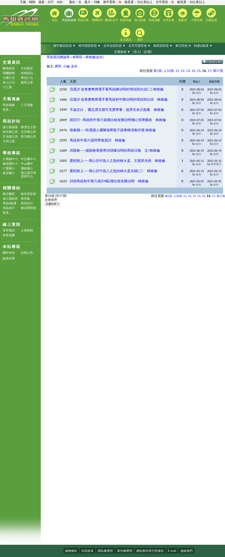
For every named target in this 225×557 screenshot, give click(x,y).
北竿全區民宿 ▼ (114, 45)
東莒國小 (9, 173)
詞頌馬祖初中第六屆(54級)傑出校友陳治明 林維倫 (109, 181)
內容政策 (87, 551)
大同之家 (9, 141)
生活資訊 (125, 34)
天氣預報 (197, 15)
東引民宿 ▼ (183, 45)
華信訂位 (27, 77)
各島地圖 (9, 235)
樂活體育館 (28, 208)
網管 (58, 66)
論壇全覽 (9, 258)
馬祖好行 (27, 203)
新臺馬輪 (125, 15)
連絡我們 (186, 551)
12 (183, 70)
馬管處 (25, 198)
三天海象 (27, 105)
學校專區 (12, 152)
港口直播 (140, 15)
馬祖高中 (9, 208)
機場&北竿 (111, 15)
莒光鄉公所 (10, 136)
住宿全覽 (168, 15)
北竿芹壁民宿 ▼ (139, 45)
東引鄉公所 (28, 136)
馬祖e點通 (10, 203)
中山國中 (27, 163)
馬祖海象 (9, 105)
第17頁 (218, 70)
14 (193, 70)
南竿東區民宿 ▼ (64, 45)
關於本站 (9, 252)
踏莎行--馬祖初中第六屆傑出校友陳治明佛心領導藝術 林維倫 (118, 120)
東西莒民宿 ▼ (162, 45)
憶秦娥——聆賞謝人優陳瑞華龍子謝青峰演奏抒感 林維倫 (113, 130)
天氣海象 (12, 98)
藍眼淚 (182, 15)
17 (209, 70)
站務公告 (27, 252)
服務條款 (71, 551)
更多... (7, 109)
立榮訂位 (9, 77)
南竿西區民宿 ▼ (89, 45)
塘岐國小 (27, 168)
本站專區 (12, 246)
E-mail (172, 551)
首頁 (54, 15)
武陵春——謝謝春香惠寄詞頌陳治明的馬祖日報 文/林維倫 (115, 150)
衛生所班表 (28, 194)
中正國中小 (28, 159)
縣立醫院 (9, 194)
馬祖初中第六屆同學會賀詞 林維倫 (97, 140)
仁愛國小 (9, 168)
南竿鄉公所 (10, 131)
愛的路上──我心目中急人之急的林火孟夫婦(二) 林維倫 (113, 171)
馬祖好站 (12, 121)
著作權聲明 (124, 551)
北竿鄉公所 (28, 131)
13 (188, 70)
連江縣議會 (10, 127)
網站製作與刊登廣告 (150, 551)
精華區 (77, 57)
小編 (66, 66)
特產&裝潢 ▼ (203, 45)
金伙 (74, 66)
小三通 (7, 87)
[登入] (137, 51)
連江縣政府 (10, 198)
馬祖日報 (83, 15)
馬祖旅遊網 (69, 15)
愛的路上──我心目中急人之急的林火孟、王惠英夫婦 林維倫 (117, 160)
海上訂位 (9, 82)
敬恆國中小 (10, 163)
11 (177, 70)
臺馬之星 (27, 82)
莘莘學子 (216, 164)
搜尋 (140, 34)
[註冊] (148, 51)
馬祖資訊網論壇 (58, 57)
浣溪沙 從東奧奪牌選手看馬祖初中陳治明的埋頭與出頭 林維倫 (119, 99)
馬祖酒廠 (154, 15)
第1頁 (157, 70)
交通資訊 (12, 62)
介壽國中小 (10, 159)
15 (199, 70)
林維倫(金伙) (94, 57)
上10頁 (168, 70)
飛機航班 (97, 15)
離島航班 (9, 68)
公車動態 (27, 230)
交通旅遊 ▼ (122, 51)
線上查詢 (12, 224)
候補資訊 (27, 73)
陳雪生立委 (28, 127)
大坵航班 (27, 68)
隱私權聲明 (105, 551)
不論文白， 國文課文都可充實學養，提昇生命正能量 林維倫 (117, 109)
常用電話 (9, 230)
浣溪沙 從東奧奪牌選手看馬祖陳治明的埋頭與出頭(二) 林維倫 (116, 89)
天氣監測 (211, 15)
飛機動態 (9, 73)
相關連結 (12, 187)
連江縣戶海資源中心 (28, 174)
